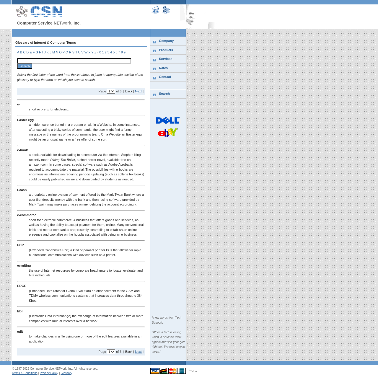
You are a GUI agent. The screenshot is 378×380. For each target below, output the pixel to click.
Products (166, 50)
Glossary (66, 373)
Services (165, 59)
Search (164, 93)
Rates (163, 68)
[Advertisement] (81, 32)
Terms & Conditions (25, 373)
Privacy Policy (49, 373)
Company (166, 41)
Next (138, 91)
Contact (165, 77)
